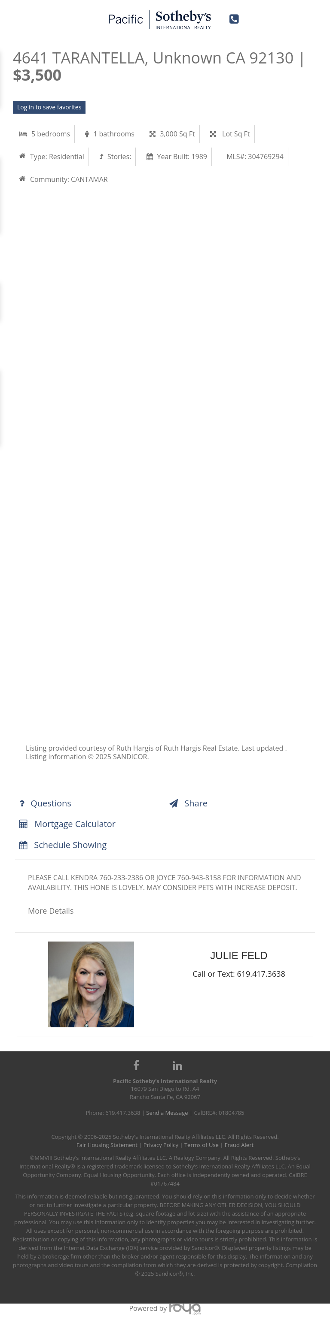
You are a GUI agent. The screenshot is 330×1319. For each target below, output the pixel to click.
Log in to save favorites (49, 107)
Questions (45, 803)
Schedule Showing (63, 845)
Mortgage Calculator (67, 824)
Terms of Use (201, 1145)
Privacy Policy (161, 1145)
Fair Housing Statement (107, 1145)
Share (188, 803)
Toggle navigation (20, 16)
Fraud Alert (239, 1145)
